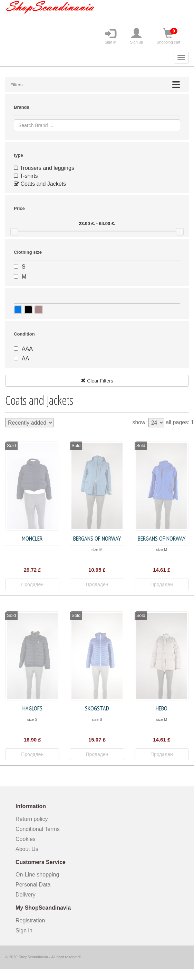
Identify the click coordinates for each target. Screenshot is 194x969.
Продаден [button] (32, 584)
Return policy (32, 819)
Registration (30, 920)
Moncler (32, 538)
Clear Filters (97, 381)
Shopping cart (168, 36)
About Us (27, 849)
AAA (27, 349)
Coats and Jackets (40, 184)
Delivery (26, 895)
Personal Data (33, 885)
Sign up (136, 36)
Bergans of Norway (97, 538)
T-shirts (26, 176)
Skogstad (97, 708)
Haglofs (32, 708)
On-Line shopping (40, 875)
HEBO (161, 708)
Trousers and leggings (44, 168)
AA (25, 358)
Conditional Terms (38, 829)
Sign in (110, 36)
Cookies (26, 839)
